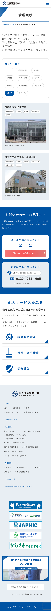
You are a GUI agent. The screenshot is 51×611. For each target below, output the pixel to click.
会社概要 (7, 467)
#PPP (8, 115)
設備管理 (16, 408)
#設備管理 (22, 70)
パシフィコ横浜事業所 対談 (15, 442)
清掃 (6, 408)
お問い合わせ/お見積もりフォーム (18, 486)
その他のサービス (11, 412)
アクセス (7, 471)
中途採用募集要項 (31, 447)
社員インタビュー (11, 431)
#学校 (37, 78)
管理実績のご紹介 (31, 412)
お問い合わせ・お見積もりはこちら (25, 253)
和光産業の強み (11, 420)
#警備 (9, 78)
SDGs (39, 467)
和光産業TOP (8, 25)
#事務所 (38, 86)
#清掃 (36, 70)
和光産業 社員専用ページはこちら (25, 586)
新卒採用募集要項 (11, 447)
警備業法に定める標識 (34, 594)
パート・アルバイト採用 (14, 455)
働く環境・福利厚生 (32, 431)
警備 (28, 408)
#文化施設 (23, 86)
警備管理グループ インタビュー (17, 439)
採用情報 (8, 427)
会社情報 (8, 463)
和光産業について (24, 467)
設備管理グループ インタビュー (17, 435)
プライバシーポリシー (17, 594)
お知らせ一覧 (10, 479)
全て (9, 70)
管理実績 (27, 25)
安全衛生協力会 (23, 471)
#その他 (22, 93)
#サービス (23, 78)
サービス (18, 25)
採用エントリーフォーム (14, 451)
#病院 (9, 86)
